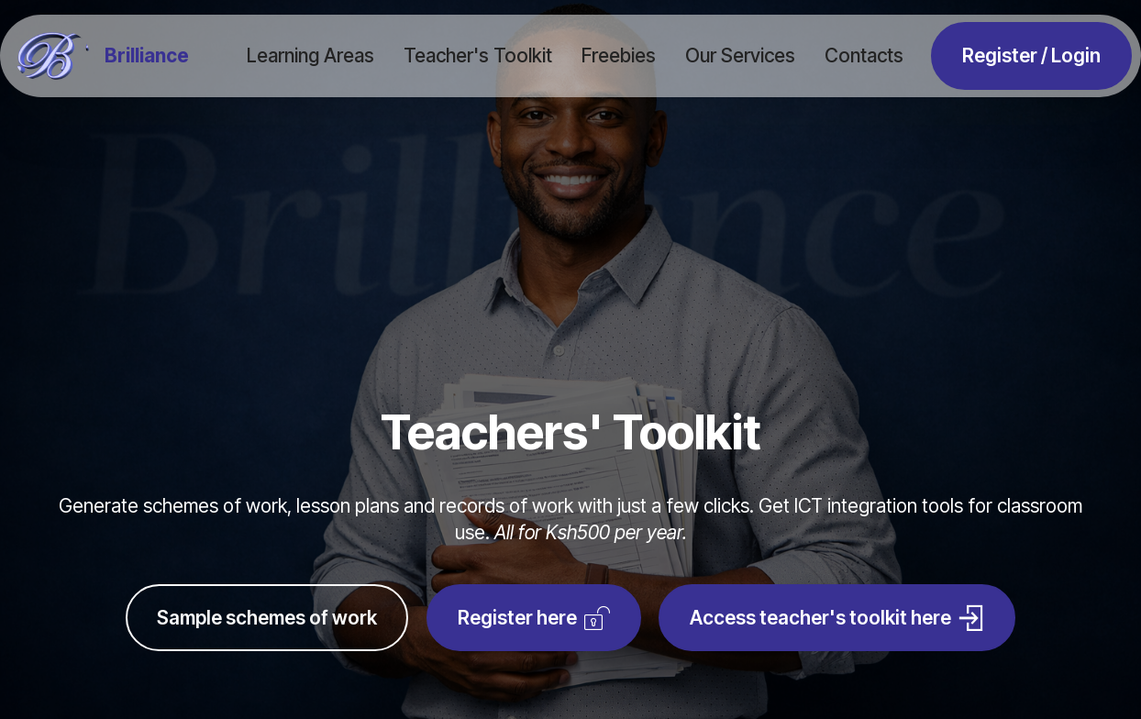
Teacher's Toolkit (478, 55)
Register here (534, 618)
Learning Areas (310, 55)
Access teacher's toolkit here (837, 618)
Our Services (740, 55)
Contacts (864, 55)
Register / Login (1031, 55)
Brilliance (147, 56)
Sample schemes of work (267, 617)
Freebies (619, 55)
